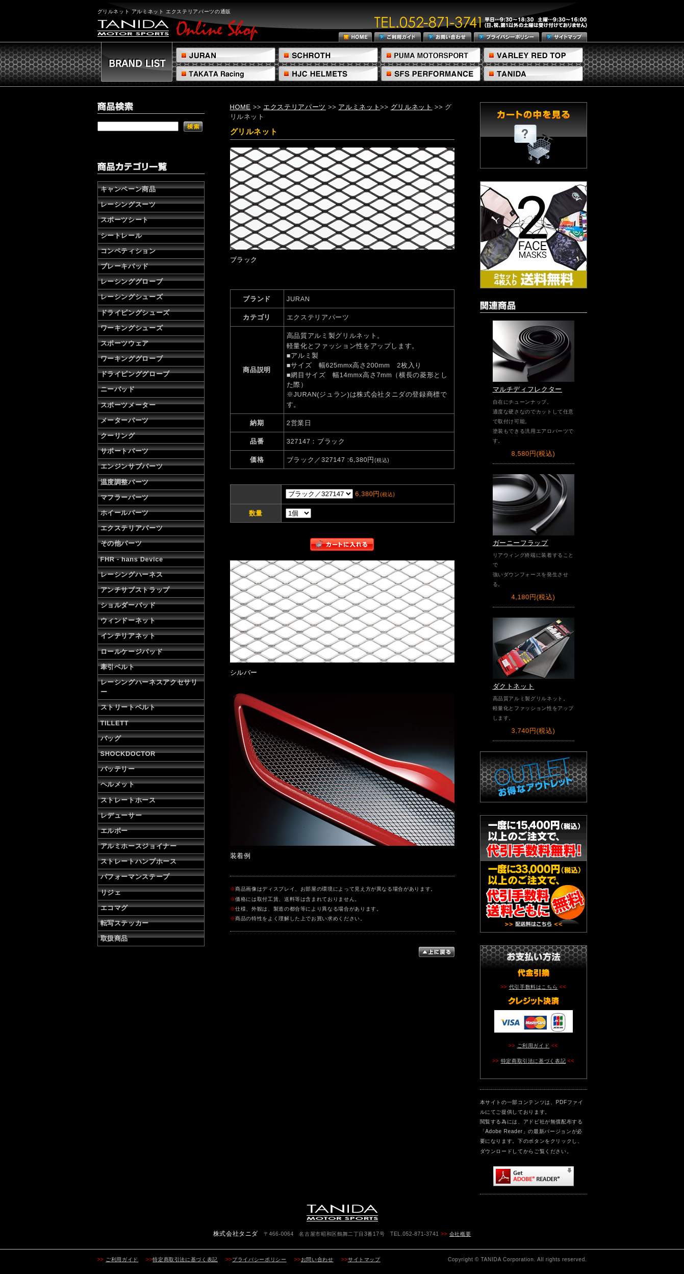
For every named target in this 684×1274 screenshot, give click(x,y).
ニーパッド (117, 389)
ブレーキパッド (124, 266)
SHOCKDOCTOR (128, 753)
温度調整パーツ (124, 482)
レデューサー (121, 815)
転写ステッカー (124, 923)
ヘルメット (117, 784)
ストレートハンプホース (138, 861)
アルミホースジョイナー (138, 846)
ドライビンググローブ (135, 374)
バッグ (110, 738)
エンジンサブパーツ (131, 466)
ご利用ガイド (533, 1045)
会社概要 (460, 1234)
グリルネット (412, 107)
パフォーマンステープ (135, 876)
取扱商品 (114, 938)
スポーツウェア (124, 343)
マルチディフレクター (527, 389)
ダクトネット (514, 686)
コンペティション (128, 251)
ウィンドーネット (128, 620)
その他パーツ (121, 543)
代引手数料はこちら (533, 987)
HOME (240, 107)
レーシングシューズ (131, 297)
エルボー (114, 831)
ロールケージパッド (131, 651)
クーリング (117, 435)
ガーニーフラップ (520, 543)
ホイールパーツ (124, 513)
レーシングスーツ (128, 204)
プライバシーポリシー (259, 1259)
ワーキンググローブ (131, 358)
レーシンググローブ (131, 281)
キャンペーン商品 (128, 189)
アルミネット (359, 107)
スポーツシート (124, 220)
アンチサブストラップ (135, 590)
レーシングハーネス (131, 574)
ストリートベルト (128, 707)
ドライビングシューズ (135, 312)
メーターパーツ (124, 420)
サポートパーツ (124, 451)
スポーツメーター (128, 405)
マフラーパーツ (124, 497)
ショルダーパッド (128, 605)
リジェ (110, 892)
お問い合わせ (317, 1259)
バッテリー (117, 769)
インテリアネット (128, 636)
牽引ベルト (117, 667)
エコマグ (114, 908)
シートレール (121, 235)
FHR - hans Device (131, 559)
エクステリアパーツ (131, 528)
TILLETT (114, 723)
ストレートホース (128, 800)
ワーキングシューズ (131, 328)
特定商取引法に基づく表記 (533, 1061)
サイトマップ (364, 1259)
